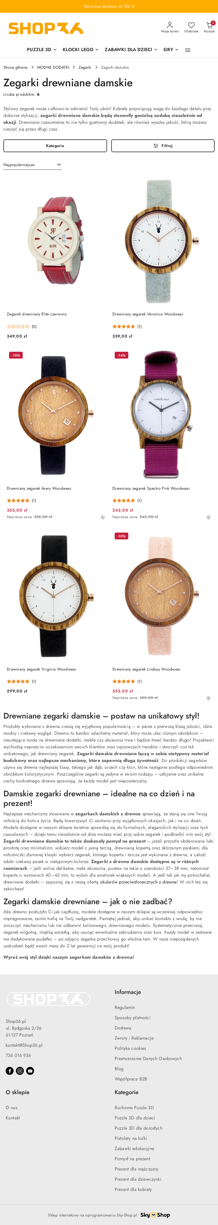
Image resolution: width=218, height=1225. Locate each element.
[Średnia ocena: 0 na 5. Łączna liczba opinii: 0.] (22, 326)
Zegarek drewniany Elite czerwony (37, 314)
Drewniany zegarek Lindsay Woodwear (146, 669)
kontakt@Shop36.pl (24, 1045)
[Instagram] (20, 1071)
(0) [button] (34, 326)
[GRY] (171, 50)
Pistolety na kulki (131, 1138)
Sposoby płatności (132, 1017)
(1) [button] (139, 326)
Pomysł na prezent (132, 1158)
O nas (11, 1107)
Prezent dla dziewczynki (138, 1179)
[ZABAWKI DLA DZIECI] (131, 50)
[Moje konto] (170, 27)
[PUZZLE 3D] (42, 50)
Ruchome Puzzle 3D (134, 1107)
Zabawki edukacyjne (134, 1148)
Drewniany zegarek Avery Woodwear (39, 488)
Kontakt (13, 1118)
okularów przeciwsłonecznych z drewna (138, 882)
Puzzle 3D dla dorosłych (138, 1128)
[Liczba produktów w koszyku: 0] (209, 27)
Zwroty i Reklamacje (134, 1038)
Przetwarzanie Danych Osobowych (148, 1058)
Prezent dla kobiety (133, 1189)
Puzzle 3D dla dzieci (135, 1118)
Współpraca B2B (131, 1079)
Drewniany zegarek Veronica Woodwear (147, 314)
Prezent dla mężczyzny (136, 1169)
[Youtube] (30, 1071)
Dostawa (123, 1028)
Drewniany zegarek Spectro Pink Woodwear (151, 488)
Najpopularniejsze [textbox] (18, 164)
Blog (119, 1068)
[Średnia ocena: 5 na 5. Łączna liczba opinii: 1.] (127, 326)
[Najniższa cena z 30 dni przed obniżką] (103, 517)
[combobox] (32, 165)
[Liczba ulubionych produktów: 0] (191, 27)
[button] (188, 50)
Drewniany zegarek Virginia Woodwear (41, 669)
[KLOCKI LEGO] (81, 50)
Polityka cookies (130, 1048)
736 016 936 (18, 1055)
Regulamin (125, 1007)
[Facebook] (10, 1071)
